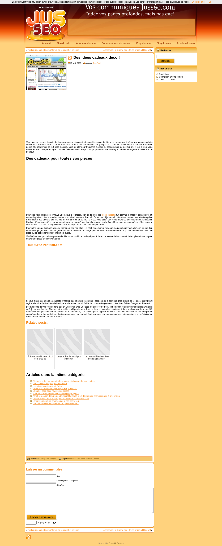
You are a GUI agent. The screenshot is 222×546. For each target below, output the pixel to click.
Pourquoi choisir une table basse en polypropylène (56, 393)
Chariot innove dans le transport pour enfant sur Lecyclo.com (61, 398)
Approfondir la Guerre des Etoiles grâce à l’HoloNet (127, 50)
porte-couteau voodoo (90, 459)
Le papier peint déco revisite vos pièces (51, 391)
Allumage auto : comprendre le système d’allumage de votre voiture (64, 381)
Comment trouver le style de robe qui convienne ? (56, 403)
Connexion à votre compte (171, 77)
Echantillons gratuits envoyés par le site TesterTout (56, 401)
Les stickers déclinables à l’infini (47, 386)
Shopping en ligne (48, 459)
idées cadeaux (109, 215)
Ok (210, 2)
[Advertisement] (131, 27)
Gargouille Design (115, 543)
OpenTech (96, 63)
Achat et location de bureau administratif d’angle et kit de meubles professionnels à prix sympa (76, 396)
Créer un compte (166, 79)
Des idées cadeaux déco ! (96, 57)
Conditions (164, 74)
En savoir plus (197, 2)
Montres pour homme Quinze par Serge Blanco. (55, 388)
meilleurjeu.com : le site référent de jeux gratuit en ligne (53, 50)
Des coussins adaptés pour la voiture (50, 383)
